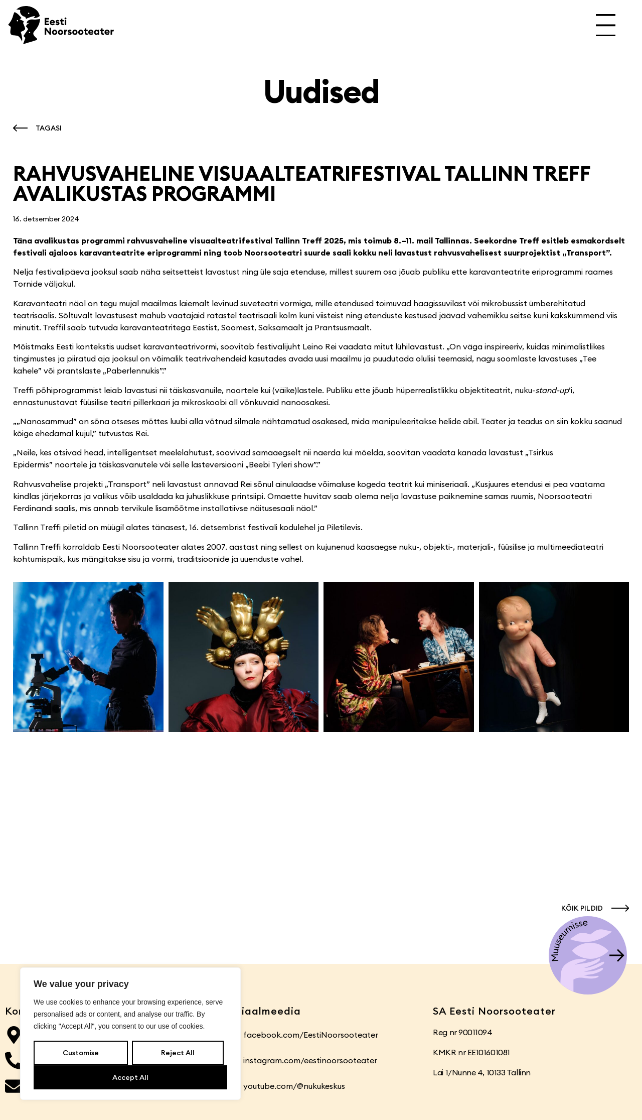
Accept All (130, 1077)
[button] (35, 128)
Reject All (177, 1053)
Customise (81, 1053)
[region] (130, 1034)
